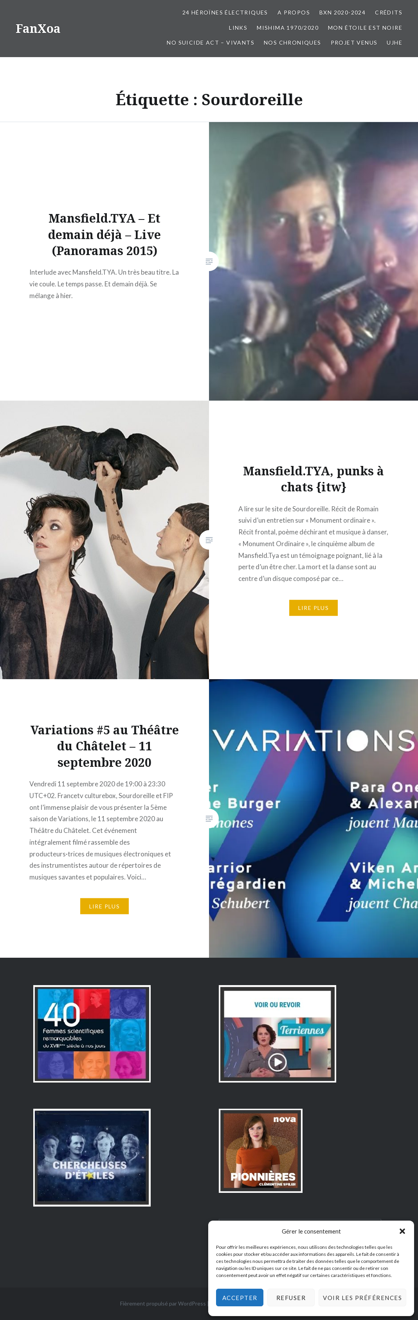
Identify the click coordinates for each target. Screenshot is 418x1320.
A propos (293, 12)
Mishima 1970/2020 (288, 27)
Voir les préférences (362, 1297)
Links (238, 27)
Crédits (388, 12)
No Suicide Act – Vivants (210, 42)
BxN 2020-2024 (342, 12)
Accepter (240, 1297)
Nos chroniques (292, 42)
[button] (402, 1231)
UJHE (394, 42)
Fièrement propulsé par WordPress (163, 1303)
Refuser (291, 1297)
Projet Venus (354, 42)
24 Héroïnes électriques (225, 12)
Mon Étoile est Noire (365, 27)
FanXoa (38, 28)
